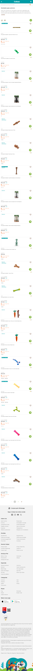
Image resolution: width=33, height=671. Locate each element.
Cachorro (3, 580)
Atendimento (4, 535)
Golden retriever (4, 594)
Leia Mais (3, 14)
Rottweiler (19, 591)
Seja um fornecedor (21, 526)
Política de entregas (5, 537)
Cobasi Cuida (3, 550)
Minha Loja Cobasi (20, 572)
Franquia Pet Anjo (5, 559)
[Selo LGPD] (5, 620)
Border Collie (19, 592)
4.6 (31, 152)
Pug (2, 591)
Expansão (3, 528)
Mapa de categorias (11, 653)
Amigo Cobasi (4, 546)
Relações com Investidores (22, 529)
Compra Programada (5, 548)
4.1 (31, 33)
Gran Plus (19, 570)
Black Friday (3, 568)
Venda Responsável (21, 524)
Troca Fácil (3, 540)
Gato (18, 580)
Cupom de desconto (21, 567)
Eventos (3, 522)
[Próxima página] (21, 502)
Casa (18, 581)
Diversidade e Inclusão (21, 522)
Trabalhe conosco (4, 526)
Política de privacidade (21, 537)
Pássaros (3, 581)
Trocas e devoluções (21, 539)
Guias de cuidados (5, 574)
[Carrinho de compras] (31, 1)
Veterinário (19, 556)
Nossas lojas (19, 521)
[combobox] (16, 4)
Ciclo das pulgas (20, 568)
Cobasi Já (19, 548)
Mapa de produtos (20, 653)
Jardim (2, 583)
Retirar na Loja (20, 550)
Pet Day (3, 572)
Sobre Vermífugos (5, 570)
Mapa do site (3, 653)
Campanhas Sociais (5, 524)
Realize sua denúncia (5, 529)
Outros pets (3, 585)
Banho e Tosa (4, 556)
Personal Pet (4, 557)
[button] (1, 1)
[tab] (2, 20)
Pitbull (2, 592)
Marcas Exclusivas (5, 565)
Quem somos (4, 521)
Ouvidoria (19, 540)
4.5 (31, 367)
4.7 (31, 343)
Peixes (18, 583)
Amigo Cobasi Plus (21, 546)
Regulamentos (20, 535)
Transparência (19, 528)
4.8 (31, 319)
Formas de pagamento (6, 539)
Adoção (18, 557)
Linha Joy (19, 565)
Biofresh (3, 567)
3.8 (31, 57)
